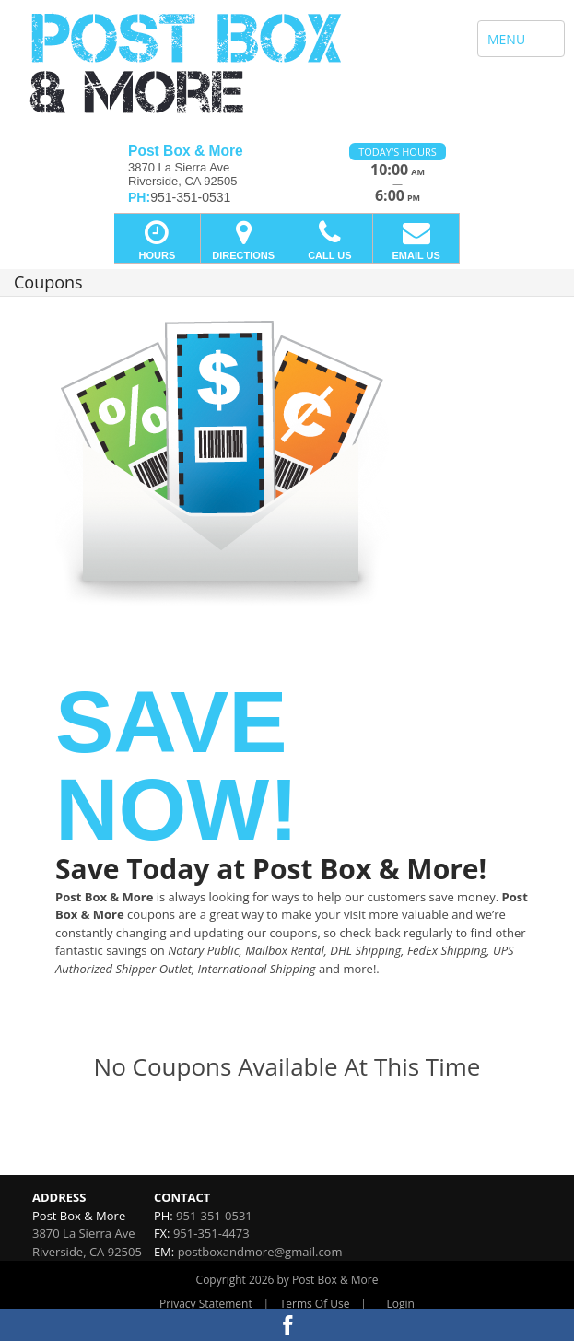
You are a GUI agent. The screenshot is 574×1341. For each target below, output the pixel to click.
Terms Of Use (315, 1304)
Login (401, 1304)
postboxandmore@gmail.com (260, 1251)
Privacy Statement (205, 1304)
